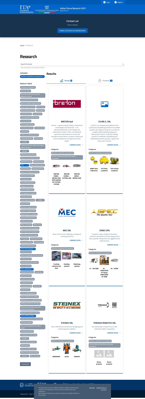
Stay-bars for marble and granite (30, 313)
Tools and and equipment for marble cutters (31, 327)
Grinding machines (26, 197)
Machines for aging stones (28, 211)
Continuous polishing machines (29, 135)
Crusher (24, 142)
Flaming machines (26, 179)
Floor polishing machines (28, 183)
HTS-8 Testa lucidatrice (114, 170)
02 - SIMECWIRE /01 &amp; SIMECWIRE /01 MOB (104, 273)
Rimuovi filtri (25, 364)
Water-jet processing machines (29, 353)
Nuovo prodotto (99, 364)
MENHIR (77, 357)
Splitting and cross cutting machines (31, 300)
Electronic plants (25, 169)
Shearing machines (26, 286)
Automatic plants (25, 91)
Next (84, 173)
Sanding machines (26, 276)
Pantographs (24, 239)
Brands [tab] (66, 80)
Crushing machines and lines (56, 267)
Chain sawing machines (27, 125)
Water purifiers (25, 346)
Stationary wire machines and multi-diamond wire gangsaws (31, 308)
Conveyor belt (38, 139)
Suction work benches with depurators (31, 319)
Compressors (24, 132)
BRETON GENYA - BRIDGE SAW (77, 176)
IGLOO (67, 357)
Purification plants (26, 259)
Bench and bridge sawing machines (30, 104)
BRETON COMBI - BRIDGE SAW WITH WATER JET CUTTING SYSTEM (56, 179)
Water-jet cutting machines (28, 349)
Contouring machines (27, 139)
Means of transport (26, 225)
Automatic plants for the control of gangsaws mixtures (30, 96)
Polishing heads (38, 242)
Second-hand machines (27, 279)
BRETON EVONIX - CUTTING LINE (66, 176)
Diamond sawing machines (28, 155)
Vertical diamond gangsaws (28, 342)
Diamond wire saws (26, 162)
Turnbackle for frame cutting (29, 335)
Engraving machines (37, 169)
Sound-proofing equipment (28, 293)
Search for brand (27, 64)
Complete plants (39, 128)
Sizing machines (25, 290)
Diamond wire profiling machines (30, 158)
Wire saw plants (34, 356)
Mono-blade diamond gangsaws (30, 228)
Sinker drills (37, 286)
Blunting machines (26, 114)
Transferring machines (27, 332)
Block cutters (40, 107)
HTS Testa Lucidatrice (104, 170)
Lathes (40, 200)
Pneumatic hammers (26, 242)
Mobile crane (37, 225)
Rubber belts (39, 272)
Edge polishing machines (37, 165)
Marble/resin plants (26, 221)
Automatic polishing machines (29, 100)
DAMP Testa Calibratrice (94, 170)
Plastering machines (36, 239)
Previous (49, 173)
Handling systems (67, 266)
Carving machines (26, 121)
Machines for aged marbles (28, 207)
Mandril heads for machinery (29, 214)
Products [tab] (105, 80)
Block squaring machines (28, 111)
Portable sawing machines (28, 246)
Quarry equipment (26, 266)
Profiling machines (26, 252)
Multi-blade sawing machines (29, 235)
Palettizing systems (77, 266)
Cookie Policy (101, 388)
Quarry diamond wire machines (29, 263)
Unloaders (24, 339)
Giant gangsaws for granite (28, 193)
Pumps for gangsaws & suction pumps (31, 256)
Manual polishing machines (28, 218)
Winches (24, 356)
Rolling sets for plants (27, 272)
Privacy (92, 388)
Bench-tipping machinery (28, 107)
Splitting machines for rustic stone (30, 304)
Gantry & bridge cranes (27, 190)
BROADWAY (56, 357)
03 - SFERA (114, 269)
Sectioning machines (26, 283)
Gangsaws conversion (27, 186)
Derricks (24, 151)
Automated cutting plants (28, 88)
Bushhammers (37, 114)
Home (22, 45)
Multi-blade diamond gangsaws (30, 232)
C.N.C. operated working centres (29, 118)
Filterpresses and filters (27, 176)
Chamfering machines (27, 128)
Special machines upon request (29, 297)
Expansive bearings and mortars (30, 172)
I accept (104, 390)
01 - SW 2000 (94, 269)
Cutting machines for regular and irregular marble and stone (32, 147)
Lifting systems (25, 204)
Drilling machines (38, 162)
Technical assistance (26, 323)
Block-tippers (40, 111)
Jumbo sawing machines (27, 200)
